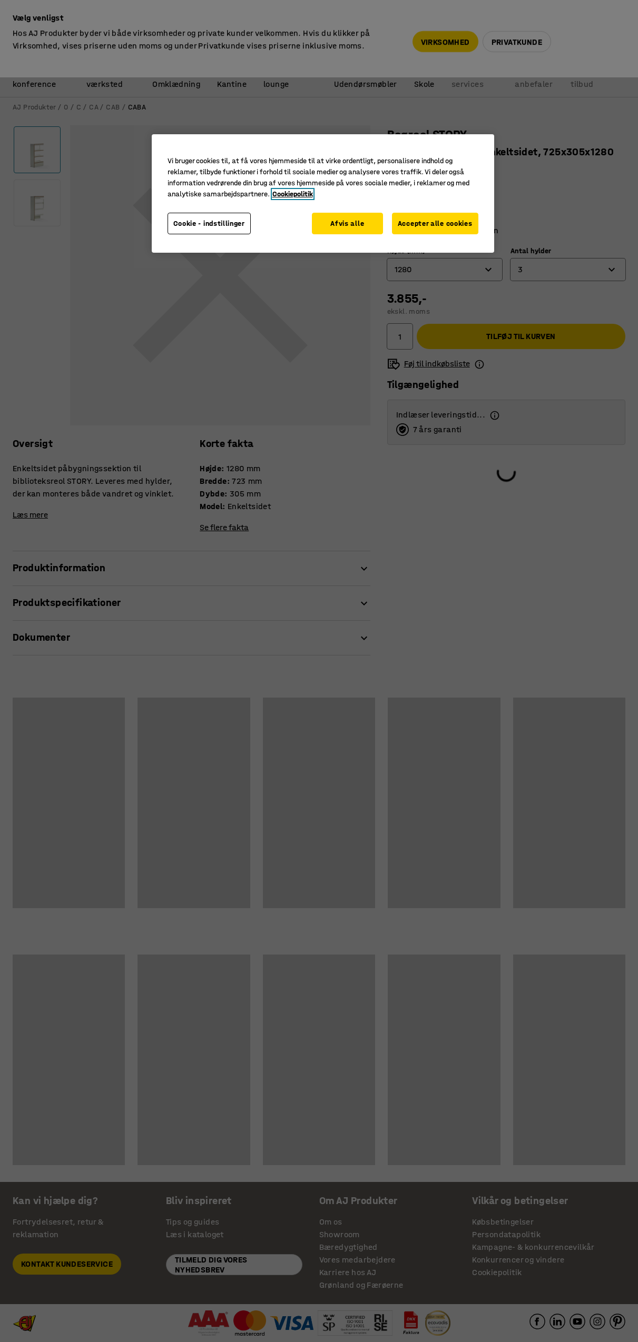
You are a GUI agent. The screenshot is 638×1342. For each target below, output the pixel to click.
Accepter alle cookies (435, 223)
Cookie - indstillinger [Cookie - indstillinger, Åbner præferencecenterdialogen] (209, 223)
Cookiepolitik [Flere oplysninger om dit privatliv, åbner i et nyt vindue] (292, 194)
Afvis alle (347, 223)
